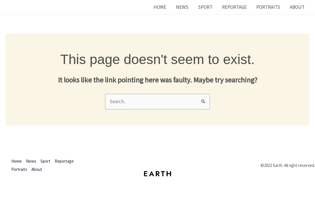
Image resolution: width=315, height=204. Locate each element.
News (182, 7)
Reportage (234, 7)
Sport (205, 7)
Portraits (268, 7)
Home (160, 7)
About (297, 7)
